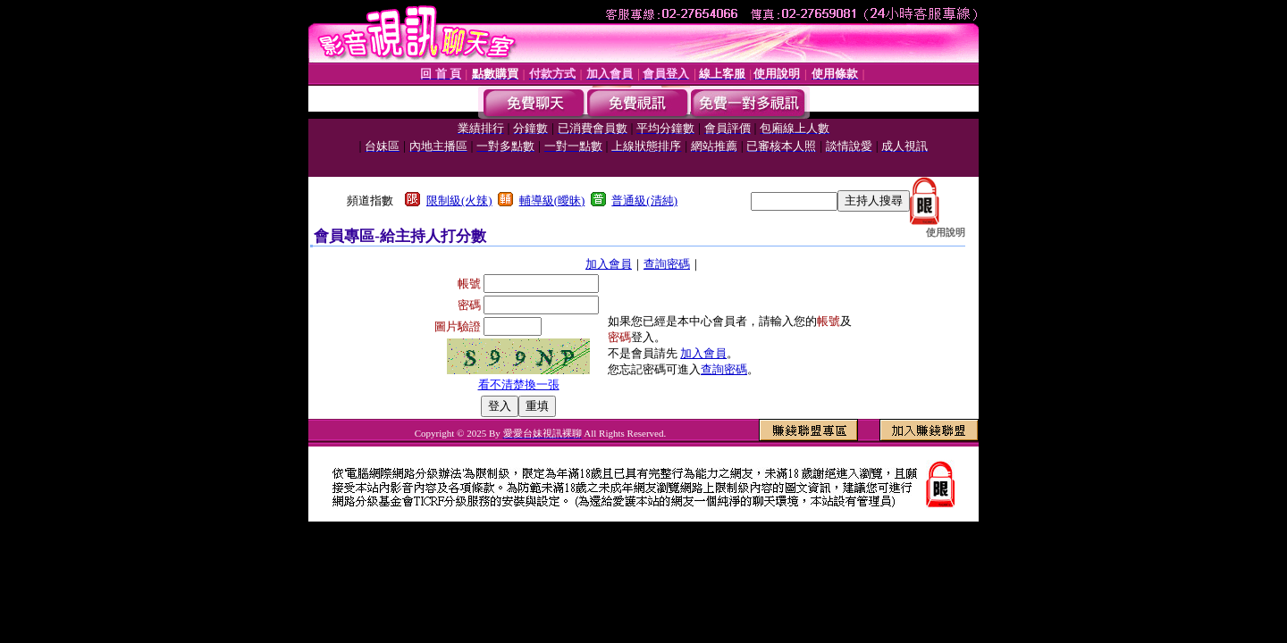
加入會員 (608, 264)
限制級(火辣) (459, 200)
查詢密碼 (667, 264)
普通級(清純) (644, 200)
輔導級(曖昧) (552, 200)
